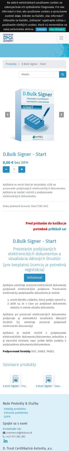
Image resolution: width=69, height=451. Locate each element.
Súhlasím (41, 29)
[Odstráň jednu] (6, 169)
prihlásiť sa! (57, 229)
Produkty (11, 64)
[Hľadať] (62, 74)
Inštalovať (34, 278)
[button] (7, 115)
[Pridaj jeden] (21, 169)
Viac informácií (57, 29)
